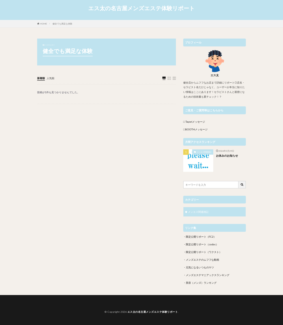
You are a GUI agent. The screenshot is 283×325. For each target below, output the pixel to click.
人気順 (50, 78)
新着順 (41, 78)
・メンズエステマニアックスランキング (206, 275)
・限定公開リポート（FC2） (199, 236)
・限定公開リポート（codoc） (200, 244)
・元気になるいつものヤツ (198, 267)
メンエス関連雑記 (204, 152)
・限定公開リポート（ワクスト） (202, 252)
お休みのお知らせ (227, 155)
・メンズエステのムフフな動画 (201, 259)
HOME (43, 23)
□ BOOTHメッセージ (195, 129)
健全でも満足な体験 (62, 23)
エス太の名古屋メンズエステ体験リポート (141, 8)
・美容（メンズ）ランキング (200, 282)
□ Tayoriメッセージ (194, 121)
